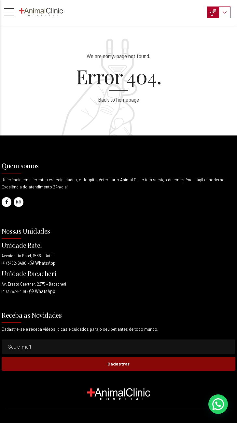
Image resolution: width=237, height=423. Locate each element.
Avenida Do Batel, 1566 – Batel (27, 255)
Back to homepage (118, 99)
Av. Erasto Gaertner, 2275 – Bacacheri (34, 284)
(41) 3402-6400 (14, 263)
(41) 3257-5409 (14, 291)
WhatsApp (45, 263)
